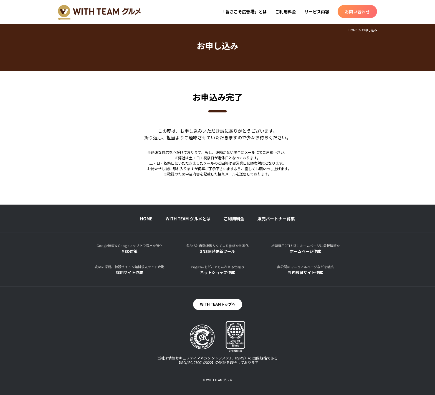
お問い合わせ (357, 11)
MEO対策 (129, 248)
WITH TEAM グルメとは (188, 219)
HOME (352, 30)
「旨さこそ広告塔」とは (244, 11)
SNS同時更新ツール (217, 248)
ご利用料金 (285, 11)
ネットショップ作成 (217, 269)
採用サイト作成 (129, 269)
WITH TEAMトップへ (217, 304)
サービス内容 (316, 11)
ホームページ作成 (305, 248)
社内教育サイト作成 (305, 269)
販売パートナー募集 (276, 219)
